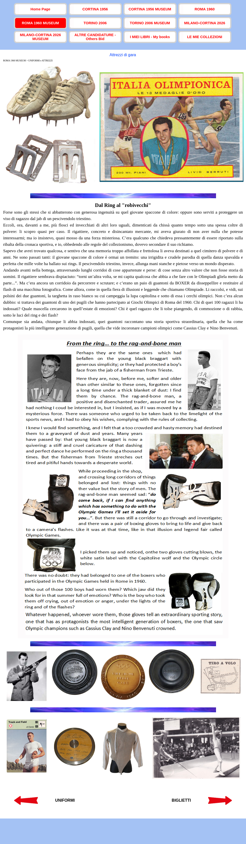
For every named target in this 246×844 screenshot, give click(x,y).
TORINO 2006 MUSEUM (150, 23)
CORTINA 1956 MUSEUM (150, 9)
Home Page (40, 9)
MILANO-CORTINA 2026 (204, 23)
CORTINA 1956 (95, 9)
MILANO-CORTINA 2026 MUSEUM (40, 37)
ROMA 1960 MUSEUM (40, 23)
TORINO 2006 (95, 23)
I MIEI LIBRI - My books (150, 37)
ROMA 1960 (205, 9)
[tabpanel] (123, 266)
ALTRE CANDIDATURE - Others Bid (95, 37)
